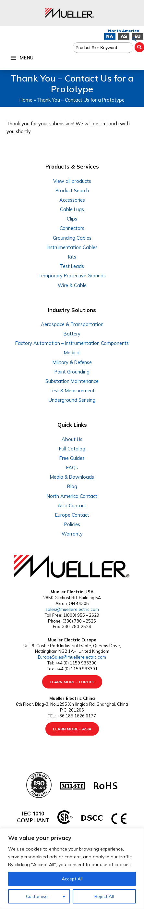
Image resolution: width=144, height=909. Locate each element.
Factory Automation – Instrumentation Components (72, 343)
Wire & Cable (72, 285)
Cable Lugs (72, 209)
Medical (72, 352)
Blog (72, 486)
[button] (135, 39)
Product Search (72, 190)
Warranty (72, 534)
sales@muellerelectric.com (72, 609)
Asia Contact (72, 505)
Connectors (72, 228)
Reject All (104, 896)
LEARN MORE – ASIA (72, 728)
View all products (72, 181)
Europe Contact (72, 515)
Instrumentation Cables (72, 247)
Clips (72, 219)
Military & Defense (72, 362)
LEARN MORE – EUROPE (72, 681)
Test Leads (72, 266)
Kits (72, 257)
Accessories (72, 200)
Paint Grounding (72, 372)
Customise (37, 896)
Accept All (72, 879)
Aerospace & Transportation (72, 324)
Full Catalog (72, 449)
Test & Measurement (72, 390)
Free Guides (72, 458)
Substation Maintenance (72, 381)
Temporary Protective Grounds (72, 275)
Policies (72, 524)
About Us (72, 439)
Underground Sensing (72, 400)
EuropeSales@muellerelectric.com (72, 657)
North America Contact (72, 496)
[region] (72, 868)
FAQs (72, 467)
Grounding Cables (72, 238)
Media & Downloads (72, 477)
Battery (72, 334)
